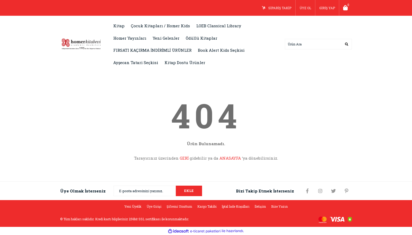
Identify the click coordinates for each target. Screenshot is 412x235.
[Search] (318, 44)
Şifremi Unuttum (179, 206)
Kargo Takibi (207, 206)
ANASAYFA (230, 158)
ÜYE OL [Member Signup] (305, 8)
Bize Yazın (279, 206)
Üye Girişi (154, 206)
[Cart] (345, 8)
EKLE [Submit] (189, 190)
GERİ (184, 158)
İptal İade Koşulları (235, 206)
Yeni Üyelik (132, 206)
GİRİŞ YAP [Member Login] (327, 8)
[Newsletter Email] (158, 191)
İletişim (260, 206)
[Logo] (81, 43)
